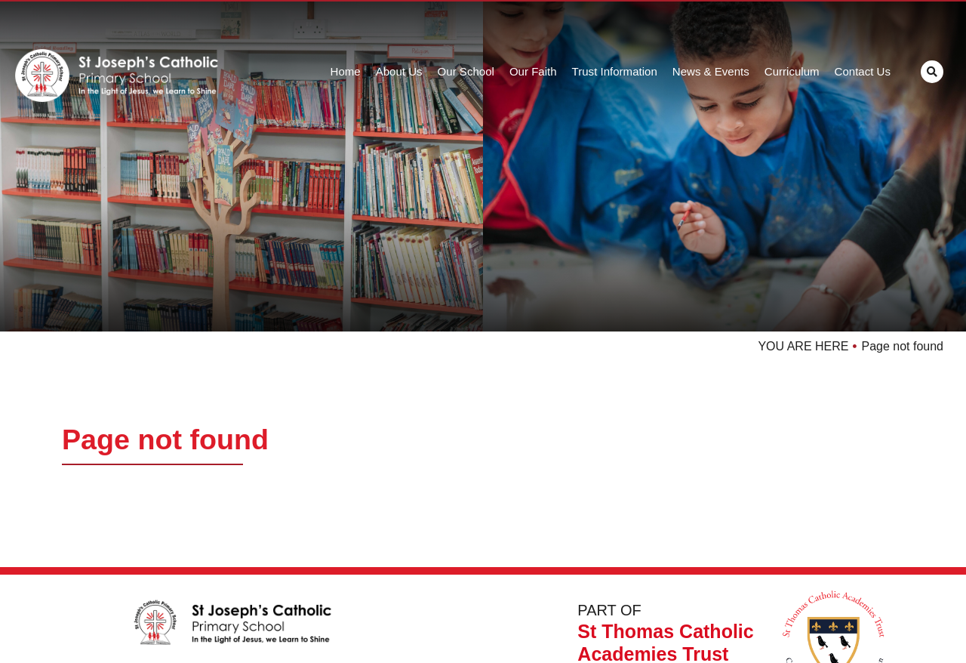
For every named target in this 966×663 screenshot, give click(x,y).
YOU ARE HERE (803, 346)
